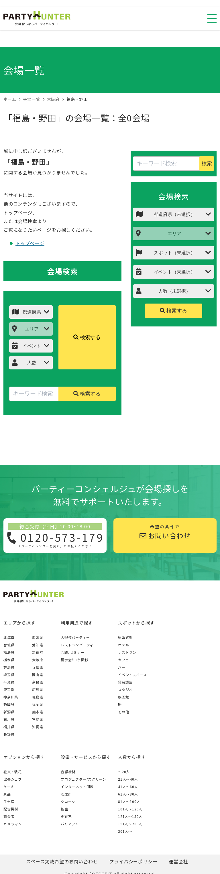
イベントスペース (132, 674)
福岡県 (37, 704)
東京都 (8, 689)
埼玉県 (8, 674)
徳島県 (37, 696)
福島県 (8, 652)
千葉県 (8, 682)
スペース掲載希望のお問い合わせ (62, 861)
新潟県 (8, 711)
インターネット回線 (77, 786)
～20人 (124, 771)
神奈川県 (10, 696)
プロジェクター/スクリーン (83, 779)
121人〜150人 (130, 816)
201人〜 (125, 831)
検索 (207, 163)
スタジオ (125, 689)
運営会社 (178, 861)
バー (121, 667)
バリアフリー (72, 823)
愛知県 (37, 644)
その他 (123, 711)
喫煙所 (66, 794)
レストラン (127, 652)
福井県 (8, 726)
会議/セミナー (73, 652)
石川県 (8, 719)
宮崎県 (37, 719)
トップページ (29, 243)
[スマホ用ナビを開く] (212, 18)
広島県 (37, 689)
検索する (87, 337)
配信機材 (10, 808)
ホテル (123, 644)
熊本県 (37, 711)
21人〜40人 (128, 779)
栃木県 (8, 659)
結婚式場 (125, 637)
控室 (64, 808)
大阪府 (37, 659)
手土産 (8, 801)
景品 (7, 794)
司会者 (8, 816)
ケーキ (8, 786)
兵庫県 (37, 667)
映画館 (123, 696)
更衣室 (66, 816)
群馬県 (8, 667)
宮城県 (8, 644)
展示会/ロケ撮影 (74, 659)
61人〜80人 (128, 794)
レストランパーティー (79, 644)
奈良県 (37, 682)
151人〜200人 (130, 823)
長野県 (8, 734)
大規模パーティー (75, 637)
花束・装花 (12, 771)
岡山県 (37, 674)
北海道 (8, 637)
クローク (68, 801)
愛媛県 (37, 637)
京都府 (37, 652)
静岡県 (8, 704)
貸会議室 (125, 682)
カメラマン (12, 823)
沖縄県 (37, 726)
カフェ (123, 659)
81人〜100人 (129, 801)
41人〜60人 (128, 786)
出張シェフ (12, 779)
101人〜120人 (130, 808)
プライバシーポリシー (133, 861)
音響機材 (68, 771)
